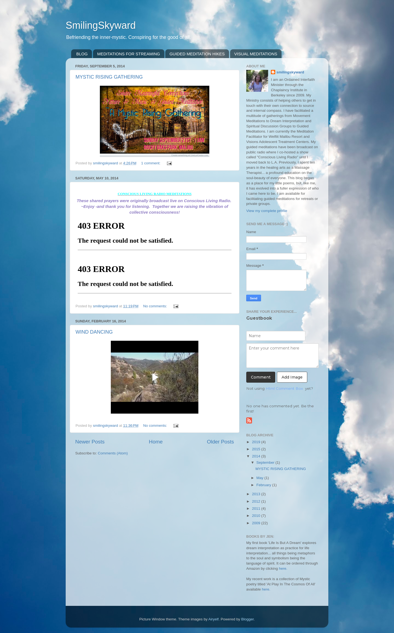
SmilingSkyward (101, 25)
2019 (256, 442)
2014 (256, 456)
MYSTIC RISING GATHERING (109, 77)
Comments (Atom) (113, 453)
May (260, 478)
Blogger (247, 619)
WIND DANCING (94, 332)
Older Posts (220, 442)
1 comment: (151, 163)
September (266, 462)
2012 (256, 501)
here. (283, 568)
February (264, 485)
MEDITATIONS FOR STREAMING (128, 53)
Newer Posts (90, 442)
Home (156, 442)
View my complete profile (266, 211)
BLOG (82, 53)
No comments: (155, 306)
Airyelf (213, 619)
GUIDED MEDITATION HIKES (197, 53)
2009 (256, 523)
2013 (256, 494)
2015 (256, 449)
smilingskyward (290, 72)
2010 (256, 516)
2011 (256, 508)
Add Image (292, 377)
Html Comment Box (284, 388)
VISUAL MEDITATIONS (255, 53)
